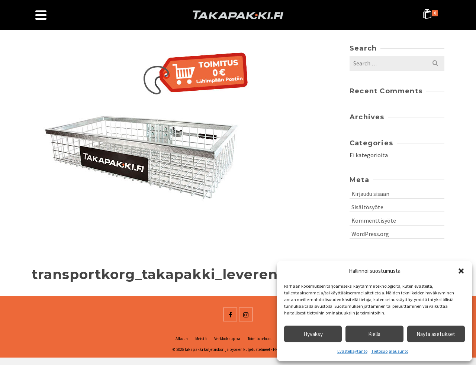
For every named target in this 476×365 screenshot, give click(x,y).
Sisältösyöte (367, 207)
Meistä (201, 338)
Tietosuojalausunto (389, 351)
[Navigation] (41, 15)
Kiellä (374, 333)
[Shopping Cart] (431, 15)
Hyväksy (313, 333)
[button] (461, 271)
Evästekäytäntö (352, 351)
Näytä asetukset (435, 333)
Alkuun (182, 338)
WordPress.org (370, 234)
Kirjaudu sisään (370, 193)
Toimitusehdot (260, 338)
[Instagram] (246, 314)
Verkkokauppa (227, 338)
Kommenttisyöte (373, 220)
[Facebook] (230, 314)
